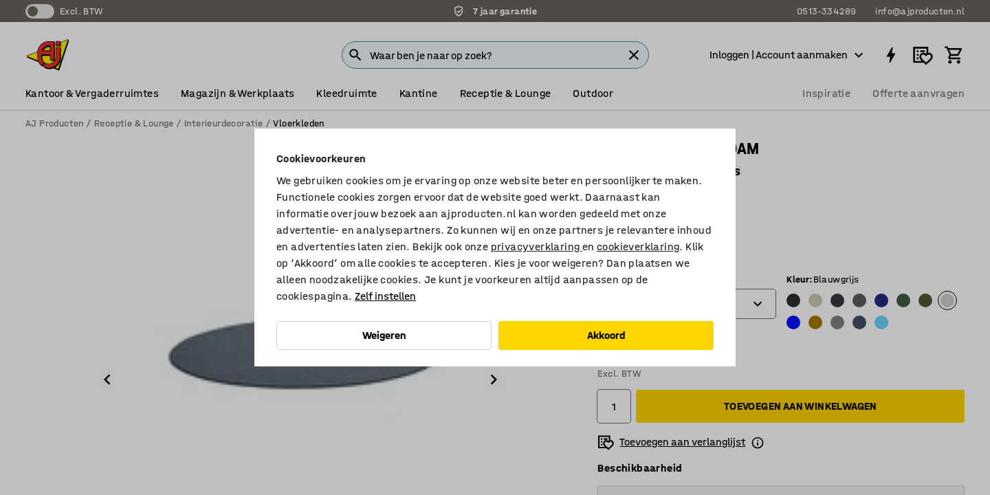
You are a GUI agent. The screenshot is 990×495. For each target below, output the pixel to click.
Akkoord (606, 335)
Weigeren (384, 335)
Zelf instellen (385, 295)
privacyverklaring (536, 246)
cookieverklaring (638, 246)
